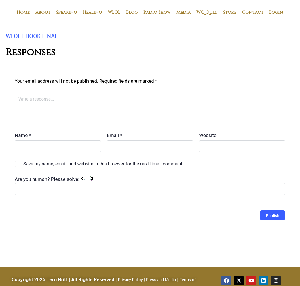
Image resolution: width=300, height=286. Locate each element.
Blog (132, 12)
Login (276, 12)
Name (23, 135)
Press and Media (161, 279)
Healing (92, 12)
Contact (252, 12)
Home (23, 12)
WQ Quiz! (206, 12)
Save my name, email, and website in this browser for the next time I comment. (103, 164)
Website (208, 135)
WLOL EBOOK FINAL (32, 36)
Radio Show (157, 12)
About (42, 12)
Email (114, 135)
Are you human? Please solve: (150, 185)
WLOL (114, 12)
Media (183, 12)
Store (229, 12)
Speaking (66, 12)
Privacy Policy (130, 279)
